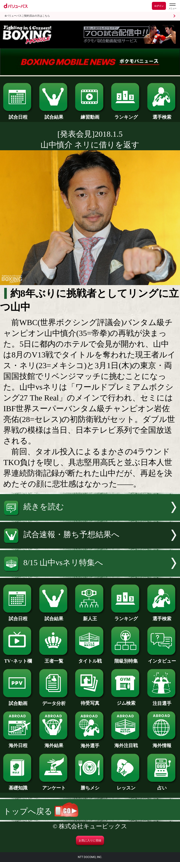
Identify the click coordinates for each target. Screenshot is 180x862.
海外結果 (54, 743)
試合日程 (18, 115)
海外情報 (162, 743)
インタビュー (162, 659)
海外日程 (18, 743)
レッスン (126, 785)
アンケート (54, 785)
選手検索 (162, 115)
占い (162, 785)
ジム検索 (126, 701)
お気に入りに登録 (90, 840)
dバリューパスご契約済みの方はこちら (27, 15)
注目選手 (162, 701)
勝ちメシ (90, 785)
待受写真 (90, 701)
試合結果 (54, 115)
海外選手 (90, 743)
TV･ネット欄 (18, 659)
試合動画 (18, 701)
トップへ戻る (40, 811)
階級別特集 (126, 659)
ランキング (126, 115)
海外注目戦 (126, 743)
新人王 (90, 616)
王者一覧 (54, 659)
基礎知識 (18, 785)
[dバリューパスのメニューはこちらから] (172, 6)
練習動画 (90, 115)
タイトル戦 (90, 659)
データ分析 (54, 701)
